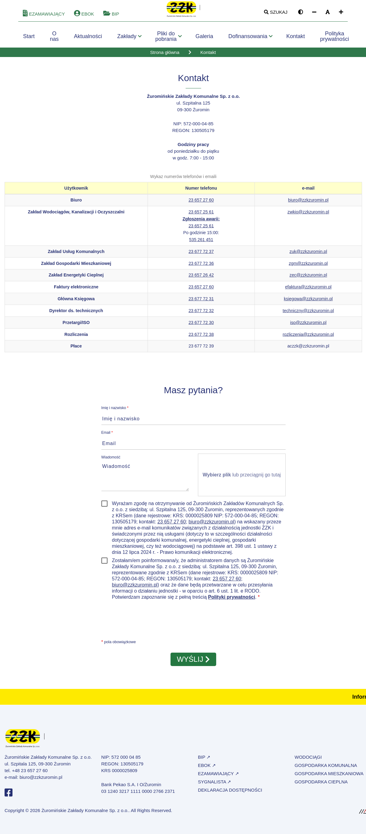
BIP (111, 17)
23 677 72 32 (201, 313)
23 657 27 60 (201, 203)
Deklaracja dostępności (230, 793)
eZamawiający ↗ (218, 776)
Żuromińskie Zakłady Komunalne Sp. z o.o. (84, 813)
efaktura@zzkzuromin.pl (308, 289)
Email (107, 435)
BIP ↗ (204, 760)
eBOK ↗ (207, 768)
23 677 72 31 (201, 301)
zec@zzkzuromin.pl (308, 278)
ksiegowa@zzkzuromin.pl (308, 301)
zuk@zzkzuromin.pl (308, 254)
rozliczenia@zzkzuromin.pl (308, 337)
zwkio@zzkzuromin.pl (308, 214)
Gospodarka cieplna (321, 784)
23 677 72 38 (201, 337)
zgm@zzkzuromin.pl (308, 266)
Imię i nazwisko (114, 411)
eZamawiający (44, 17)
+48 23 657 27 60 (30, 773)
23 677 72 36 (201, 266)
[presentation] (147, 622)
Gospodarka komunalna (326, 768)
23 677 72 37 (201, 254)
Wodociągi (308, 760)
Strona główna (164, 55)
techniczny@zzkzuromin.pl (308, 313)
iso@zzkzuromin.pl (308, 325)
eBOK (84, 17)
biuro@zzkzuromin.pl (308, 203)
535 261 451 (201, 242)
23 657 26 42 (201, 278)
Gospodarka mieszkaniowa (329, 776)
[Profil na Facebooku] (8, 797)
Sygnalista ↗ (214, 784)
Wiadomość (111, 460)
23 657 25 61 (201, 214)
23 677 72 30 (201, 325)
